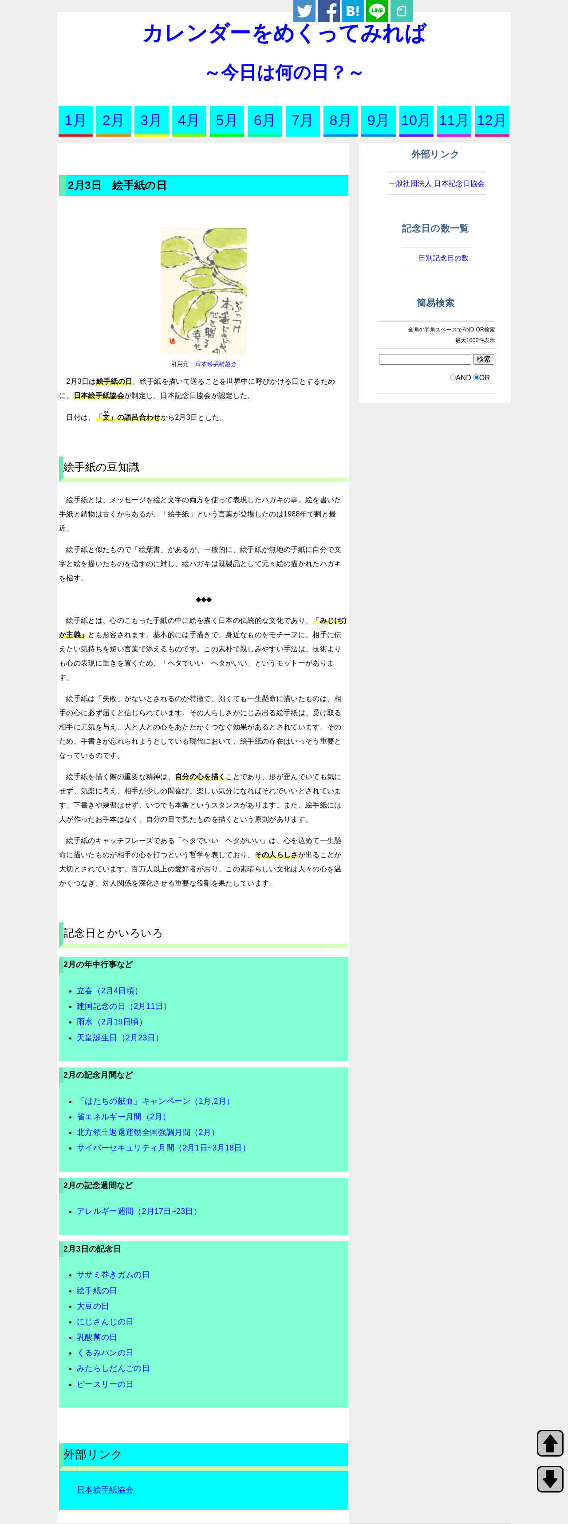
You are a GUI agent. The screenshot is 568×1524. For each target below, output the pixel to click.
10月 (416, 120)
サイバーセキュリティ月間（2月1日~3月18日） (163, 1147)
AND (463, 378)
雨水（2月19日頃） (112, 1021)
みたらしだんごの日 (113, 1368)
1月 (75, 120)
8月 (341, 120)
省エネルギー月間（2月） (124, 1116)
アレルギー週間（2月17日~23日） (139, 1211)
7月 (303, 120)
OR (484, 378)
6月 (265, 120)
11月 (454, 120)
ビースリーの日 (105, 1384)
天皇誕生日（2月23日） (120, 1037)
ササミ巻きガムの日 (113, 1274)
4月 (189, 120)
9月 (378, 120)
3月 (151, 120)
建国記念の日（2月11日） (124, 1006)
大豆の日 (93, 1306)
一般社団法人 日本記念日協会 (437, 183)
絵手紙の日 (97, 1290)
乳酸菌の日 (97, 1337)
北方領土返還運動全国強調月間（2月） (148, 1132)
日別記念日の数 (443, 258)
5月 (227, 120)
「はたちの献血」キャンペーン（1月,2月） (155, 1101)
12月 (492, 120)
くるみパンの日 (105, 1352)
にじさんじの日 (105, 1321)
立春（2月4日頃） (109, 990)
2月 (114, 120)
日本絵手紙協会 (215, 364)
